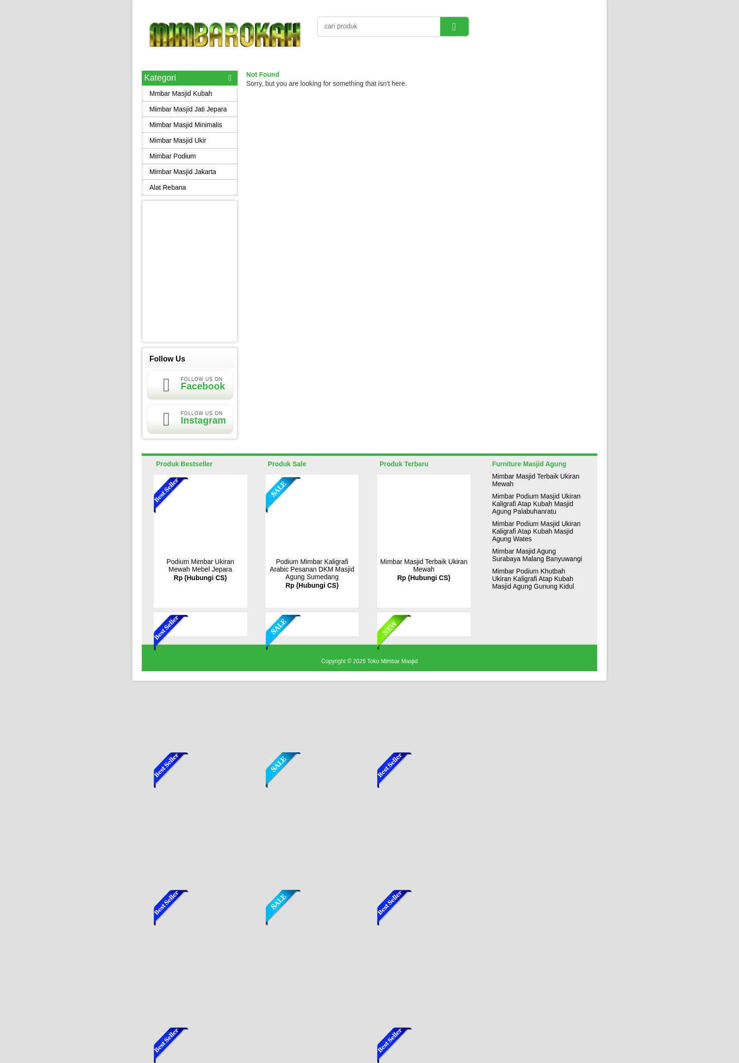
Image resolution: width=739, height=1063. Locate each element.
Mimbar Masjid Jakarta (182, 172)
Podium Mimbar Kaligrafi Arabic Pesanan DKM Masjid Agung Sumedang (312, 569)
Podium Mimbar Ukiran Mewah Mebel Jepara (200, 565)
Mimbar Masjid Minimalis (185, 125)
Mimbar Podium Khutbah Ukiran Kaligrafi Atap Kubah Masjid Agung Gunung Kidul (533, 578)
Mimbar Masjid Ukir (177, 140)
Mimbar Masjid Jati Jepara (188, 109)
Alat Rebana (167, 187)
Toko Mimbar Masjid (392, 661)
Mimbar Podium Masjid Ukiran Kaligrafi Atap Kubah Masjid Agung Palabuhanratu (536, 503)
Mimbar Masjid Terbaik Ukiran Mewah (423, 565)
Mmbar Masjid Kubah (180, 93)
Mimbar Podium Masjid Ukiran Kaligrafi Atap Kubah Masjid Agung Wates (536, 531)
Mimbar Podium (172, 156)
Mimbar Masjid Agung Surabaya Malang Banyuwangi (537, 555)
